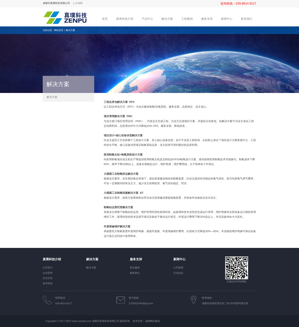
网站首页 (58, 30)
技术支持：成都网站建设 (146, 321)
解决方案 (70, 30)
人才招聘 (78, 3)
